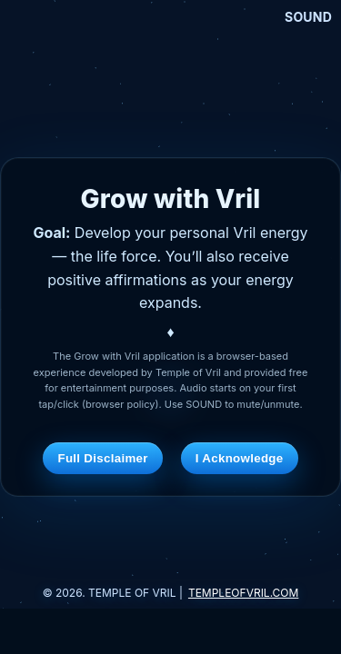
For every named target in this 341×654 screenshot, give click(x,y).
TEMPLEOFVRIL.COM (243, 593)
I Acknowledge (240, 458)
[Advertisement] (170, 631)
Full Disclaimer (102, 458)
